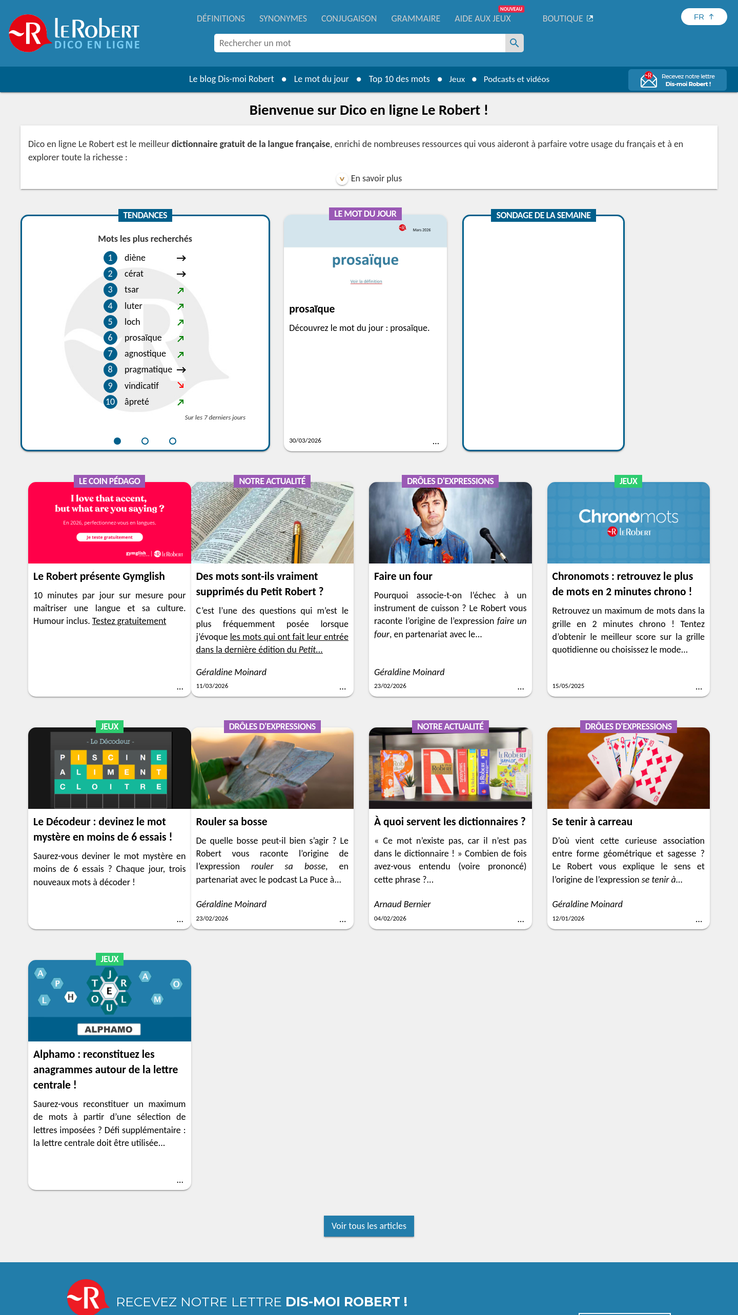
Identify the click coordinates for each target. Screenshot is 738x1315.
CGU (483, 1304)
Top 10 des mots (396, 79)
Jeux (455, 79)
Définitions (221, 18)
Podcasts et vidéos (517, 79)
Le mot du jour (318, 79)
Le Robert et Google (529, 1304)
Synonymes (283, 18)
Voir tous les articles (369, 993)
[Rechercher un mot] (514, 43)
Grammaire (415, 18)
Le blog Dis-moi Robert (228, 79)
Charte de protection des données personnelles (254, 1304)
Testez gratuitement (656, 353)
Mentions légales (368, 1304)
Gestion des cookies (436, 1304)
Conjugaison (349, 18)
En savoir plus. (564, 1289)
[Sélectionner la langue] (704, 16)
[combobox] (359, 43)
